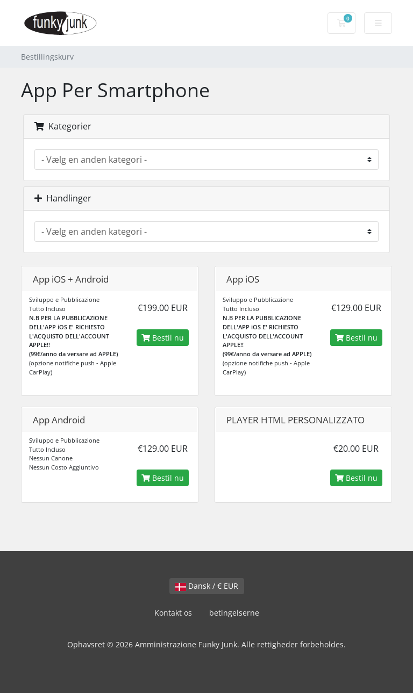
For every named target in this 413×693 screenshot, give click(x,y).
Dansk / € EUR (206, 586)
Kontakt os (173, 613)
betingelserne (234, 613)
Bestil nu (162, 338)
